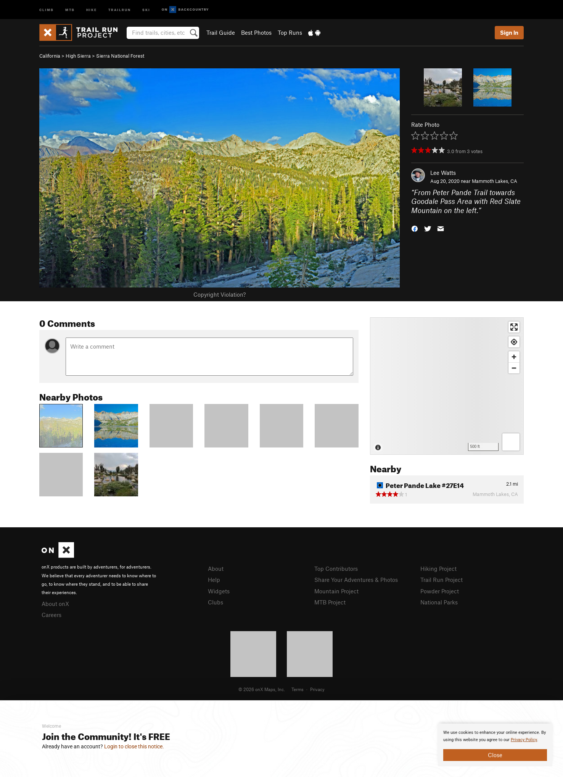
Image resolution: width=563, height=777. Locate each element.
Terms (297, 689)
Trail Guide (220, 32)
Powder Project (439, 591)
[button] (414, 228)
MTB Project (330, 602)
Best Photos (256, 32)
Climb (46, 9)
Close (495, 754)
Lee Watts (443, 172)
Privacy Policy (524, 739)
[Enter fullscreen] (514, 327)
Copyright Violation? (219, 294)
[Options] (511, 442)
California (49, 56)
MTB (70, 9)
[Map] (446, 386)
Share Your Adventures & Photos (356, 579)
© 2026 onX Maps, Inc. (261, 689)
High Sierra (78, 56)
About (216, 568)
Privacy (317, 689)
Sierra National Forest (120, 56)
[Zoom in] (514, 356)
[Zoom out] (514, 367)
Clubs (215, 602)
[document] (495, 745)
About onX (55, 603)
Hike (91, 9)
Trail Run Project (441, 579)
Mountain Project (336, 591)
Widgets (219, 591)
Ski (146, 9)
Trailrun (119, 9)
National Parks (439, 602)
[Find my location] (514, 341)
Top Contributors (336, 568)
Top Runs (290, 32)
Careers (51, 614)
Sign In (509, 32)
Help (214, 579)
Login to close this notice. (134, 746)
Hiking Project (438, 568)
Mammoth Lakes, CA (494, 181)
